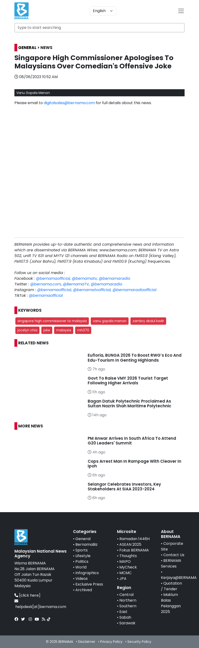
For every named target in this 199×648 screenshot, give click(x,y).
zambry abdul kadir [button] (148, 321)
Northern (127, 600)
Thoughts (128, 556)
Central (126, 594)
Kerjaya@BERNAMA (179, 577)
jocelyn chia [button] (27, 330)
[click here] (29, 595)
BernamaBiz (86, 544)
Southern (127, 606)
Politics (81, 561)
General (83, 538)
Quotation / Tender (171, 586)
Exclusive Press (89, 584)
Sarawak (127, 623)
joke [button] (46, 330)
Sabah (125, 617)
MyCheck (128, 567)
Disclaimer (86, 641)
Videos (81, 578)
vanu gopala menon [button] (109, 321)
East (123, 611)
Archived (83, 590)
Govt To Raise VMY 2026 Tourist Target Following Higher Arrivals (128, 380)
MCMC (125, 573)
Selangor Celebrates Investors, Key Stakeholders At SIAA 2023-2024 (124, 486)
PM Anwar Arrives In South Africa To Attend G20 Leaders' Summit (132, 440)
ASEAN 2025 (130, 544)
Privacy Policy (111, 641)
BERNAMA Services (171, 563)
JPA (122, 578)
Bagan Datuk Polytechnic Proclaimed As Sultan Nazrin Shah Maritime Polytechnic (129, 403)
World (81, 567)
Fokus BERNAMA (134, 550)
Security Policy (139, 641)
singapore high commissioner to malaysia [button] (52, 321)
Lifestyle (83, 556)
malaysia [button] (63, 330)
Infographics (87, 573)
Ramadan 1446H (134, 538)
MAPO (125, 561)
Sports (81, 550)
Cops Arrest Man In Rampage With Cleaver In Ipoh (134, 463)
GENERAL (27, 47)
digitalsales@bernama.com (69, 103)
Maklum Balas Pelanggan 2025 (171, 603)
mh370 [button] (83, 330)
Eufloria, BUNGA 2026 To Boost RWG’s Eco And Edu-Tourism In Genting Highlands (135, 357)
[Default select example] (103, 10)
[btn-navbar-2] (181, 10)
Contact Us (173, 555)
